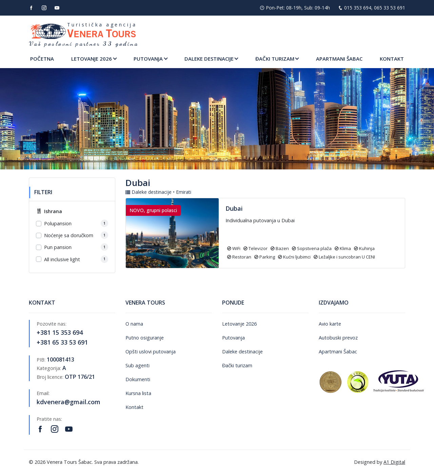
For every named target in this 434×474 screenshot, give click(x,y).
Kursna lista (138, 393)
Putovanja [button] (148, 58)
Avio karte (330, 324)
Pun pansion (58, 247)
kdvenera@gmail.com (68, 402)
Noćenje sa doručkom (68, 235)
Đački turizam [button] (274, 58)
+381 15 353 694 (60, 332)
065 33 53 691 (389, 7)
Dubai (234, 208)
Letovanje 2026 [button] (91, 58)
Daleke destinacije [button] (209, 58)
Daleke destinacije (242, 351)
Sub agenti (137, 365)
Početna (42, 58)
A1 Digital (394, 462)
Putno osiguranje (144, 337)
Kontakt (392, 58)
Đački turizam (237, 365)
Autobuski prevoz (338, 337)
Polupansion (58, 223)
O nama (134, 324)
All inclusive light (62, 259)
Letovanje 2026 (239, 324)
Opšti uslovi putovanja (150, 351)
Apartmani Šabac (339, 58)
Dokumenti (137, 379)
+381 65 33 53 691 (62, 342)
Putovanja (233, 337)
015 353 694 (357, 7)
